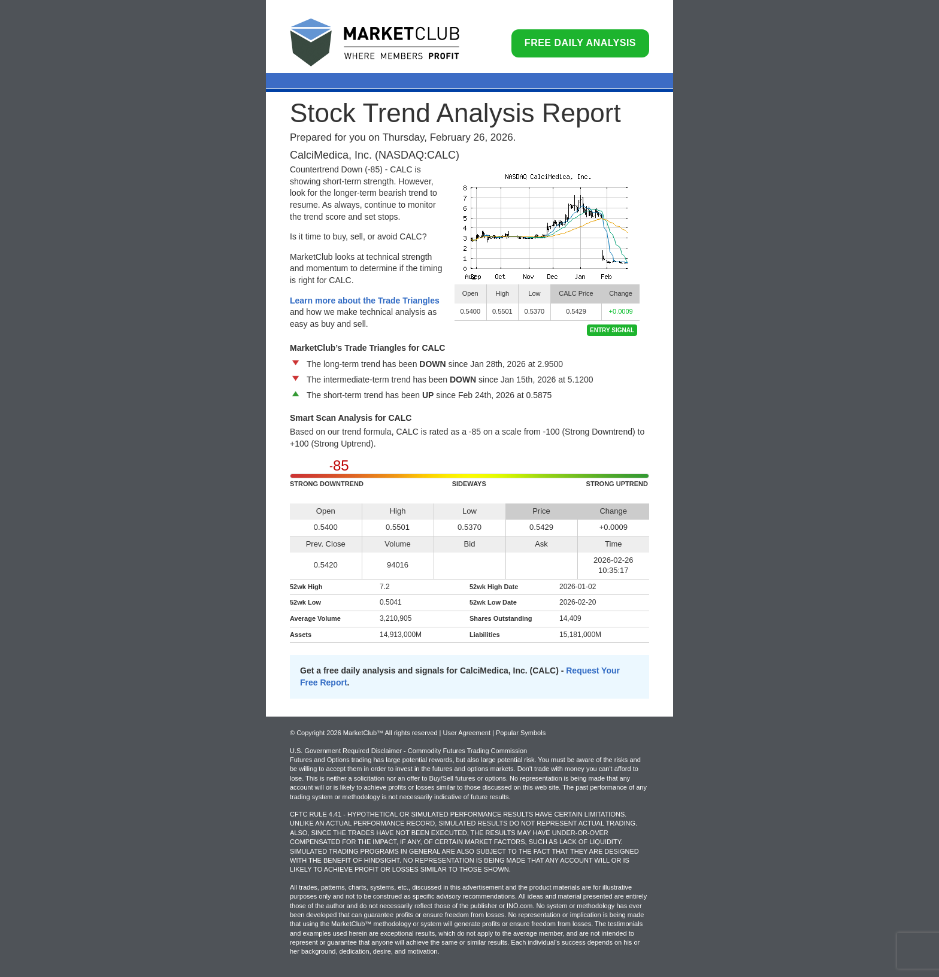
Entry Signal (612, 330)
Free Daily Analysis (580, 43)
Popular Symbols (521, 732)
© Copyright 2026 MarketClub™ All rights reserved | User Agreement (391, 732)
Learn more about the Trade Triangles (365, 300)
